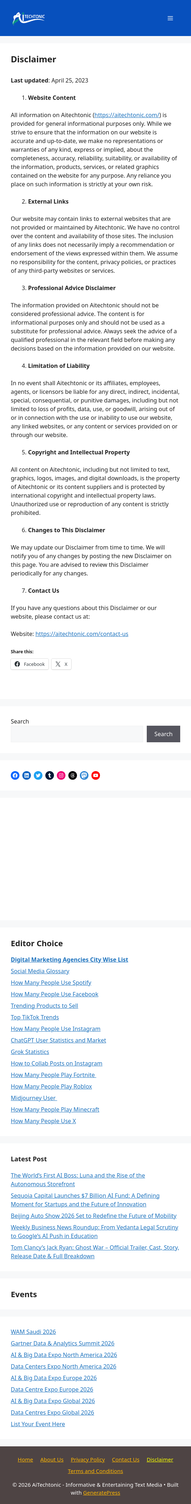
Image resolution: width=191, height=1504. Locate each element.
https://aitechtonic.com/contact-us (81, 634)
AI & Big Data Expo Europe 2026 (54, 1378)
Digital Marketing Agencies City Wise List (69, 960)
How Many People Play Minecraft (55, 1109)
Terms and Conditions (95, 1470)
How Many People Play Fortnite (53, 1075)
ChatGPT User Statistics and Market (58, 1040)
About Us (52, 1459)
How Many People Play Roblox (51, 1086)
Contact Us (125, 1459)
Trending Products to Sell (44, 1006)
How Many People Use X (43, 1121)
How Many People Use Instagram (56, 1029)
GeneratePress (101, 1492)
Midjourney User (34, 1098)
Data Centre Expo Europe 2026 (52, 1389)
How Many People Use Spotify (51, 983)
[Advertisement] (95, 859)
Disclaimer (160, 1459)
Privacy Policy (88, 1459)
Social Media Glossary (40, 971)
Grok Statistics (30, 1052)
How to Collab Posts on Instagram (57, 1063)
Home (25, 1459)
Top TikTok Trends (35, 1017)
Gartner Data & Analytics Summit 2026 (62, 1343)
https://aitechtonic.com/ (127, 115)
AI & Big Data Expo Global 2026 (53, 1401)
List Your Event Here (38, 1424)
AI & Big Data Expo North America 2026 (64, 1355)
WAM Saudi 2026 (33, 1332)
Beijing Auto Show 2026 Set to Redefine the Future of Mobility (94, 1216)
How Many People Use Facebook (54, 994)
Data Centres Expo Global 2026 (52, 1412)
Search (20, 721)
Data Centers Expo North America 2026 (64, 1366)
